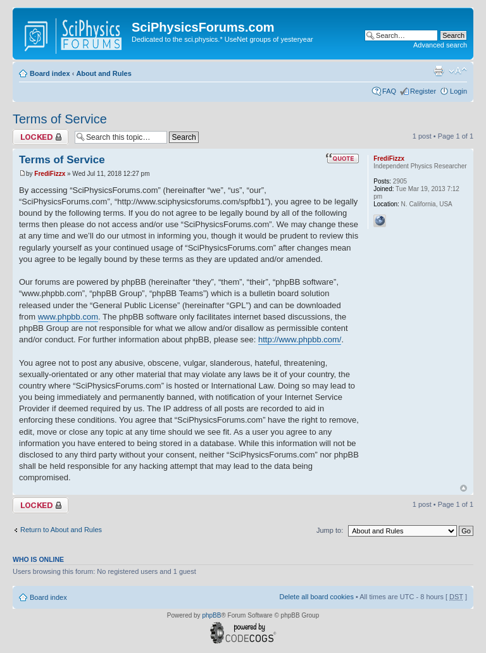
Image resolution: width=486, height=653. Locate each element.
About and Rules (103, 73)
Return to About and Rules (61, 529)
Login (458, 91)
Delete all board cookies (316, 596)
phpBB (211, 615)
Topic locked (40, 137)
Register (423, 91)
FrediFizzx (49, 173)
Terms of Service (60, 119)
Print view (439, 71)
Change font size (458, 71)
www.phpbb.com (68, 316)
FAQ (389, 91)
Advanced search (440, 45)
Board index (50, 73)
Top (463, 488)
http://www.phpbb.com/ (300, 339)
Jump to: (329, 530)
